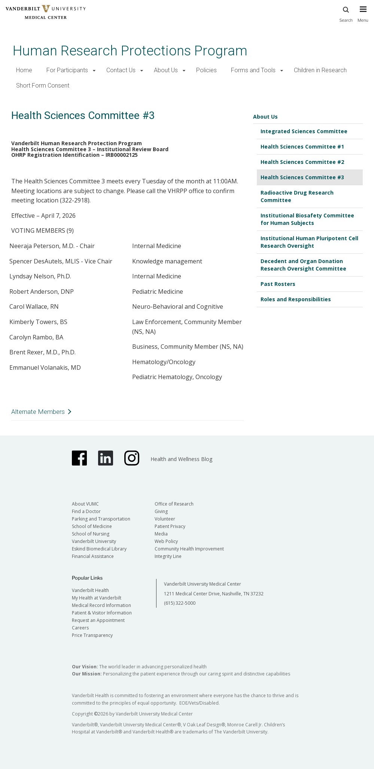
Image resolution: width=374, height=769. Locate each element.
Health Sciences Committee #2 (302, 161)
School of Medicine (92, 526)
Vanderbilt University (94, 541)
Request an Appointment (98, 620)
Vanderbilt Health (90, 590)
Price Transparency (92, 635)
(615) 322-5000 (179, 603)
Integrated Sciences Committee (304, 131)
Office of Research (174, 504)
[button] (94, 70)
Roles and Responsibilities (296, 299)
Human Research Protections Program (130, 51)
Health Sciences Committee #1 (302, 146)
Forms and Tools (253, 70)
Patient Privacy (170, 526)
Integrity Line (168, 556)
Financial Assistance (93, 556)
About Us (166, 70)
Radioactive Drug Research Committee (297, 196)
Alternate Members (38, 411)
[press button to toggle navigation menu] (363, 17)
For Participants (67, 70)
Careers (80, 628)
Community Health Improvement (189, 549)
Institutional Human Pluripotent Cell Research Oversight (309, 242)
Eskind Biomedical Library (99, 549)
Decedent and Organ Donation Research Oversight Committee (303, 264)
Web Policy (166, 541)
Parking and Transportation (101, 519)
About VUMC (85, 504)
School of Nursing (90, 534)
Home (24, 70)
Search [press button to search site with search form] (346, 13)
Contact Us (121, 70)
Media (161, 534)
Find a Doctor (86, 511)
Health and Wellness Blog (181, 459)
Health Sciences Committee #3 (302, 177)
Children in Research (320, 70)
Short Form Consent (42, 85)
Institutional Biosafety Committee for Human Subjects (307, 219)
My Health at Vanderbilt (96, 598)
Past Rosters (278, 283)
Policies (206, 70)
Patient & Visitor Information (102, 613)
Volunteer (165, 519)
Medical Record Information (101, 605)
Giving (161, 511)
